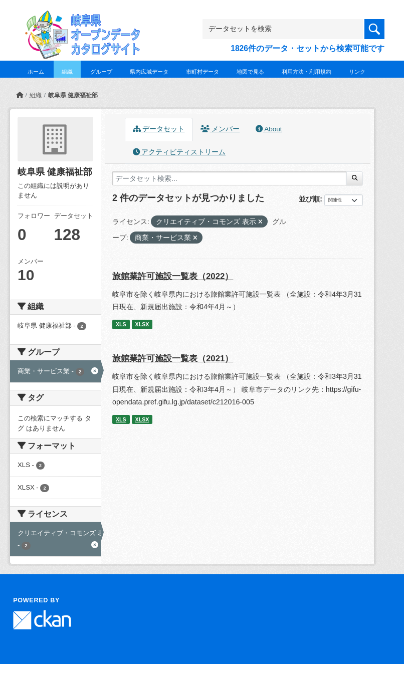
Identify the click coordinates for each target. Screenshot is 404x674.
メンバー (220, 129)
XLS (121, 324)
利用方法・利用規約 (306, 72)
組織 (67, 72)
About (269, 129)
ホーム (36, 72)
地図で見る (250, 72)
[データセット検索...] (229, 178)
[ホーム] (19, 95)
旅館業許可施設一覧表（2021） (172, 358)
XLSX (142, 324)
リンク (357, 72)
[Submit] (354, 178)
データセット (159, 129)
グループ (101, 72)
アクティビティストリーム (179, 152)
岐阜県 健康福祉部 (73, 95)
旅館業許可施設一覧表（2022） (172, 276)
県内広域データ (149, 72)
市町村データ (202, 72)
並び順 (309, 199)
